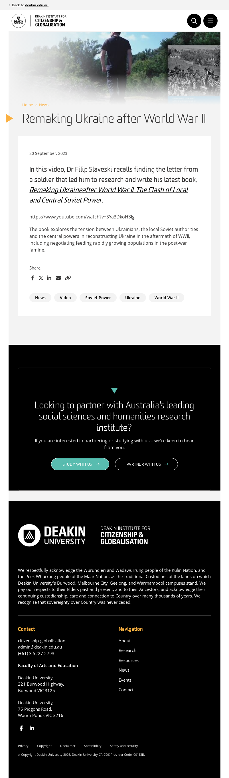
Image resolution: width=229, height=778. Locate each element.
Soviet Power (98, 297)
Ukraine (132, 297)
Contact (126, 689)
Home (27, 104)
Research (127, 650)
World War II (167, 297)
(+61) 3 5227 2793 (36, 653)
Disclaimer (67, 745)
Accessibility (93, 745)
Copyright (44, 745)
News (43, 104)
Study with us (77, 465)
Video (65, 297)
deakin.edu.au (36, 5)
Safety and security (124, 745)
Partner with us (144, 465)
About (125, 640)
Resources (129, 660)
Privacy (23, 745)
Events (125, 680)
